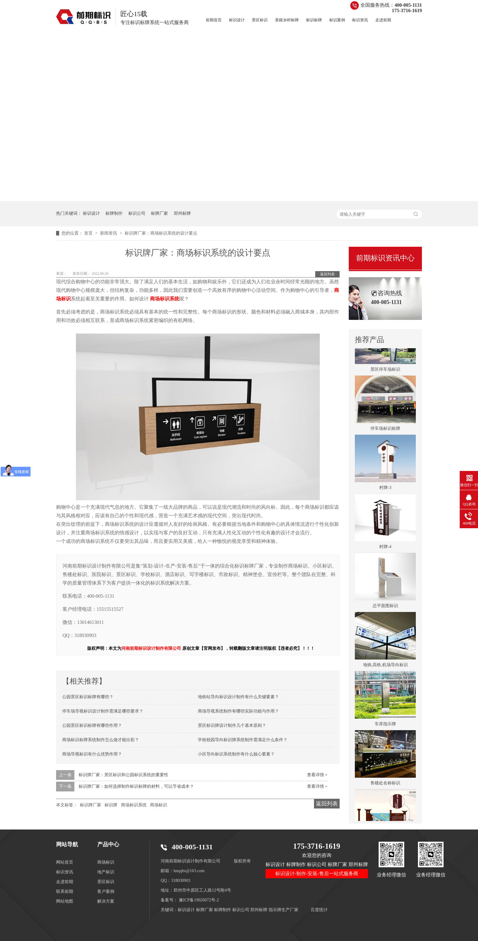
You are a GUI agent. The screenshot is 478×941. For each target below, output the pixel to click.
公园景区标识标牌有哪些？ (87, 697)
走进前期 (383, 20)
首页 (89, 233)
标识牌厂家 (90, 805)
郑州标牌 (182, 213)
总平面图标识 (385, 607)
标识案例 (337, 20)
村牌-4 (385, 548)
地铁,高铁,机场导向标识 (385, 666)
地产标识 (105, 872)
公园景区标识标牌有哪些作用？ (92, 725)
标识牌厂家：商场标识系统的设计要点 (161, 233)
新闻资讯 (109, 233)
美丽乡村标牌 (287, 20)
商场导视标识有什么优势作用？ (92, 754)
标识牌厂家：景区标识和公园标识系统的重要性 (123, 775)
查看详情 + (317, 775)
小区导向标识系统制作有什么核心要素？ (236, 754)
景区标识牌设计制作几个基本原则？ (232, 725)
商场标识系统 (134, 805)
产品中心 (108, 844)
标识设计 (237, 20)
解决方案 (105, 901)
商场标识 (158, 805)
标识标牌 (314, 20)
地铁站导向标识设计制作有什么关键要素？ (238, 697)
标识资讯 (360, 20)
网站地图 (64, 901)
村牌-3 (385, 488)
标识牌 (111, 805)
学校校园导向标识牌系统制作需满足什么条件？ (242, 740)
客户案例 (105, 891)
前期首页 (214, 20)
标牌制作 (114, 213)
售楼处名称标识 (385, 784)
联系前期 (64, 891)
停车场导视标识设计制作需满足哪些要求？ (102, 711)
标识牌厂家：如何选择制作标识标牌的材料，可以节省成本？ (136, 786)
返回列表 (327, 274)
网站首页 (64, 862)
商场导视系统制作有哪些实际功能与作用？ (238, 711)
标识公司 (136, 213)
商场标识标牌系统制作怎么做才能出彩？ (100, 740)
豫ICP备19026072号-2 (199, 900)
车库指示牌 (385, 725)
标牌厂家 (159, 213)
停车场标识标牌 (385, 429)
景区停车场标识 (385, 370)
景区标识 (260, 20)
